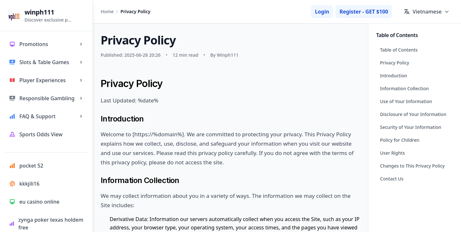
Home (107, 11)
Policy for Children (399, 140)
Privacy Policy (394, 63)
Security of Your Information (410, 127)
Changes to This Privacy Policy (412, 166)
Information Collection (404, 88)
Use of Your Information (406, 101)
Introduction (393, 75)
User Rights (392, 153)
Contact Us (392, 179)
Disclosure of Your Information (413, 114)
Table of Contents (399, 50)
